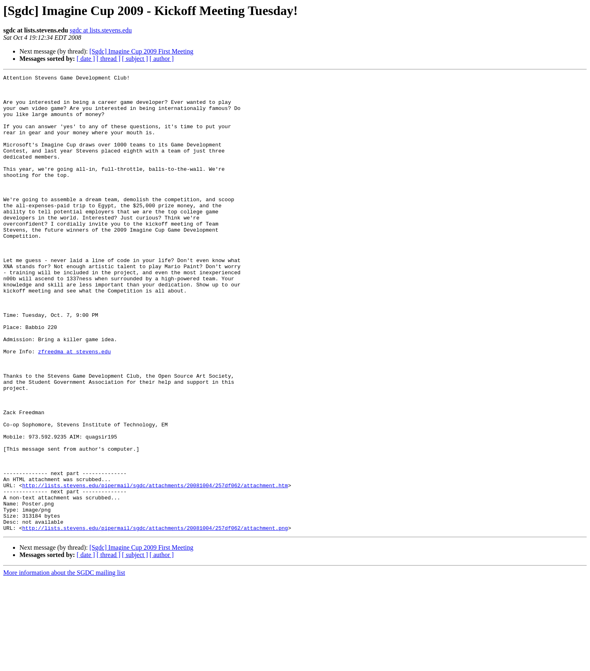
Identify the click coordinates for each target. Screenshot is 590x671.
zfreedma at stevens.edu (74, 407)
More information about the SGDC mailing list (64, 663)
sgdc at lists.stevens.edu (101, 30)
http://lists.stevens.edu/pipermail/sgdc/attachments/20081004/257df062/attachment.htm (155, 568)
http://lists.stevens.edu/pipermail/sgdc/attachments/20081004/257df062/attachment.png (155, 619)
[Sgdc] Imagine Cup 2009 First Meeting (141, 51)
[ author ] (162, 58)
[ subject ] (135, 58)
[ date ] (86, 58)
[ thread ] (108, 58)
